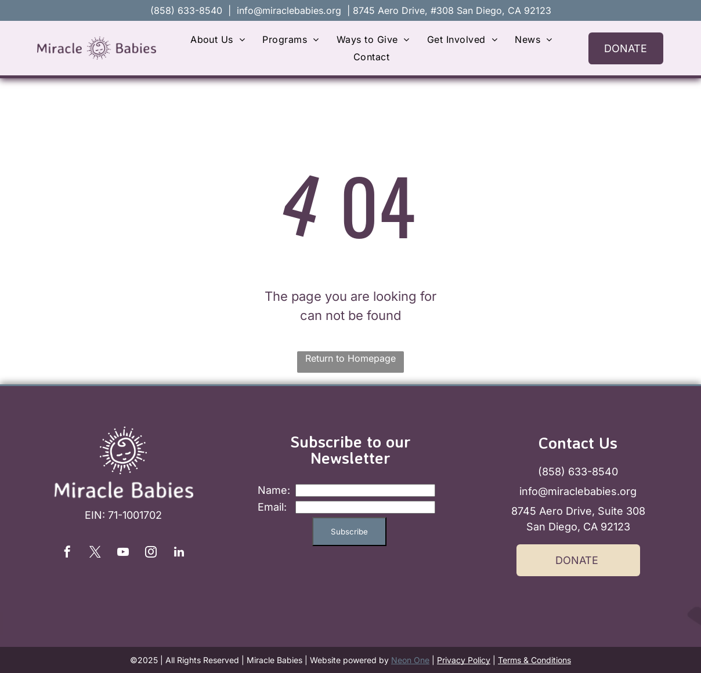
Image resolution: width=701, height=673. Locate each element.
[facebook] (67, 553)
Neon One (410, 660)
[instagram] (151, 553)
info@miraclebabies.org (289, 10)
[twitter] (95, 553)
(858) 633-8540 (578, 471)
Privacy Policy (463, 660)
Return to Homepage (350, 358)
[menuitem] (218, 39)
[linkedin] (178, 553)
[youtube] (123, 553)
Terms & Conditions (534, 660)
